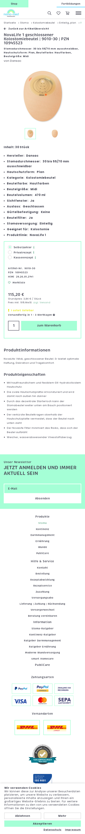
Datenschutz (52, 829)
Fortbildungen (70, 3)
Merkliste (16, 282)
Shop (14, 3)
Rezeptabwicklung (42, 579)
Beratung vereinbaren (42, 615)
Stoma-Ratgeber (43, 628)
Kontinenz (42, 529)
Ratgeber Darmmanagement (42, 640)
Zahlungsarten (42, 677)
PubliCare (42, 553)
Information (42, 622)
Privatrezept (20, 252)
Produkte (42, 516)
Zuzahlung (43, 591)
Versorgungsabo (42, 597)
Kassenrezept (20, 257)
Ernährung (42, 541)
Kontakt (42, 567)
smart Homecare (42, 658)
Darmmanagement (42, 535)
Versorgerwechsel (43, 609)
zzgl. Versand (41, 302)
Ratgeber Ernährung (42, 646)
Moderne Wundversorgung (42, 652)
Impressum (73, 829)
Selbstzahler (20, 247)
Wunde (42, 547)
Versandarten (42, 713)
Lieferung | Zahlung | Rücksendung (42, 603)
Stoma (42, 523)
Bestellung (42, 573)
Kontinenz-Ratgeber (42, 634)
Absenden (42, 498)
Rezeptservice (42, 585)
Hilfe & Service (42, 561)
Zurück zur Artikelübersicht (26, 28)
